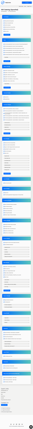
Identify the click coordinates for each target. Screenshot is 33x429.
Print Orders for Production (8, 208)
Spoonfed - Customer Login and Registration (11, 72)
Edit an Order (6, 31)
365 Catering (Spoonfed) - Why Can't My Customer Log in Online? (14, 48)
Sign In (25, 6)
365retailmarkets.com (4, 390)
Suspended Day (6, 99)
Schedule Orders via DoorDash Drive (10, 228)
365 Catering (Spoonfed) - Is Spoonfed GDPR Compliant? (12, 52)
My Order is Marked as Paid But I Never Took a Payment (12, 338)
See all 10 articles (7, 87)
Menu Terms (6, 277)
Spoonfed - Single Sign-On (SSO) (9, 70)
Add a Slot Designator (7, 151)
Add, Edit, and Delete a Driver (8, 230)
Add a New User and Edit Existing (9, 29)
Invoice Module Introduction (8, 244)
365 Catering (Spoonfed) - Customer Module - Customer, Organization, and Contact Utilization (15, 113)
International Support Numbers (7, 411)
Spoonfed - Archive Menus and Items (10, 266)
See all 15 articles (7, 173)
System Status (21, 6)
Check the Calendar (7, 25)
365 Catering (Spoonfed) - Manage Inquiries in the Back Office (13, 194)
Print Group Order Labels (8, 212)
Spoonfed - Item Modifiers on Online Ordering (11, 78)
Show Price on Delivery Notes (8, 232)
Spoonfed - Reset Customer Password (10, 76)
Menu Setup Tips (7, 268)
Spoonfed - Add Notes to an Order (9, 74)
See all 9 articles (6, 61)
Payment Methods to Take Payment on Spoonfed (11, 332)
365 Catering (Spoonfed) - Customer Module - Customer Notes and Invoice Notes (16, 115)
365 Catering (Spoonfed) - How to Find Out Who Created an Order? (14, 50)
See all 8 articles (6, 34)
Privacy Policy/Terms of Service (6, 399)
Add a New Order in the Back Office (9, 27)
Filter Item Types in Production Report (10, 214)
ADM (2, 394)
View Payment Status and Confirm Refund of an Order (12, 334)
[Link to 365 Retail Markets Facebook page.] (11, 424)
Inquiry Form (6, 192)
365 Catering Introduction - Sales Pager (10, 379)
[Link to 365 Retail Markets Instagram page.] (16, 424)
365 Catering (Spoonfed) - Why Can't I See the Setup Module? (13, 46)
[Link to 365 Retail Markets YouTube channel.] (22, 424)
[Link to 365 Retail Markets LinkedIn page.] (19, 424)
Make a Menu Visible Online (8, 272)
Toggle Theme (29, 6)
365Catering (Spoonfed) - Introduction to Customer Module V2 (13, 110)
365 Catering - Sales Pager (8, 381)
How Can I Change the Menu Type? (9, 270)
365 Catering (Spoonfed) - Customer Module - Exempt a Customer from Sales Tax (16, 117)
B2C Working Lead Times (8, 356)
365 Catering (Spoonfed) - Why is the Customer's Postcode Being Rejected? (15, 44)
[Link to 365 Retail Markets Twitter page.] (13, 424)
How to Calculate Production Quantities (10, 204)
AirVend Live (3, 396)
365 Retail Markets (4, 11)
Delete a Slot (6, 153)
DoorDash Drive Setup (7, 226)
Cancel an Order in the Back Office (9, 144)
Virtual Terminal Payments (8, 336)
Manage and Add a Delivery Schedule (10, 224)
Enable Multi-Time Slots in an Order (9, 149)
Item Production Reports (8, 206)
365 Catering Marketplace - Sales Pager (10, 377)
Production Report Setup (8, 210)
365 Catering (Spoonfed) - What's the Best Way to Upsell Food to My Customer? (16, 54)
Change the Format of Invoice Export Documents (11, 242)
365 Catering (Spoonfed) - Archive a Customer (11, 108)
